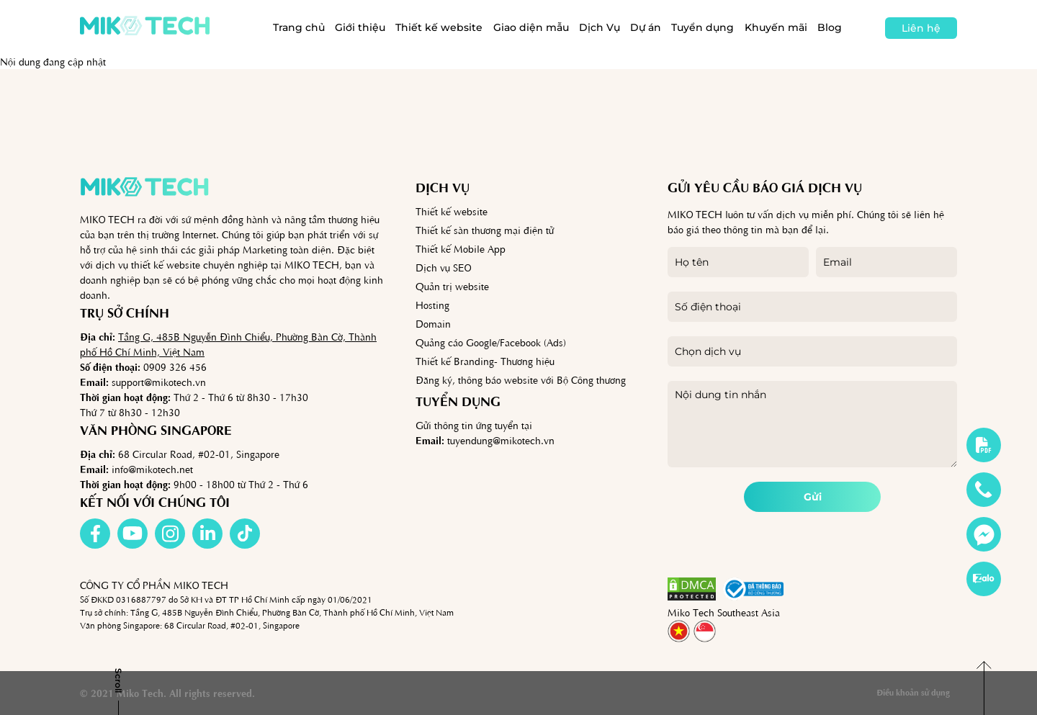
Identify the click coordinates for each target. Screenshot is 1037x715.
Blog (829, 27)
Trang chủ (299, 27)
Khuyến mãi (776, 27)
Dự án (645, 27)
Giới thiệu (360, 27)
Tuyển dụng (702, 27)
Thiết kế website (438, 27)
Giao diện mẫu (531, 27)
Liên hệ (921, 28)
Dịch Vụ (599, 27)
